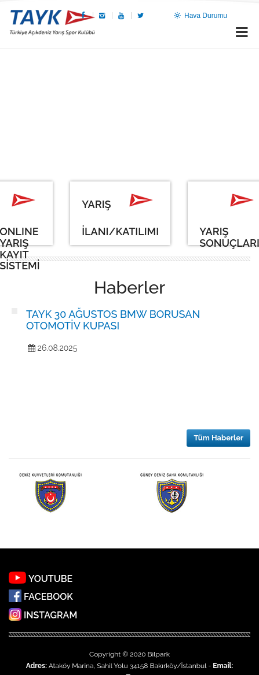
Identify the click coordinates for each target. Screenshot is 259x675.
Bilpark (159, 654)
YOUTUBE (50, 578)
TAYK (52, 24)
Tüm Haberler (218, 437)
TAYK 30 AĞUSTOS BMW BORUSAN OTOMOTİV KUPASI (113, 320)
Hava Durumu (200, 16)
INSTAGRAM (50, 615)
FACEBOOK (48, 597)
